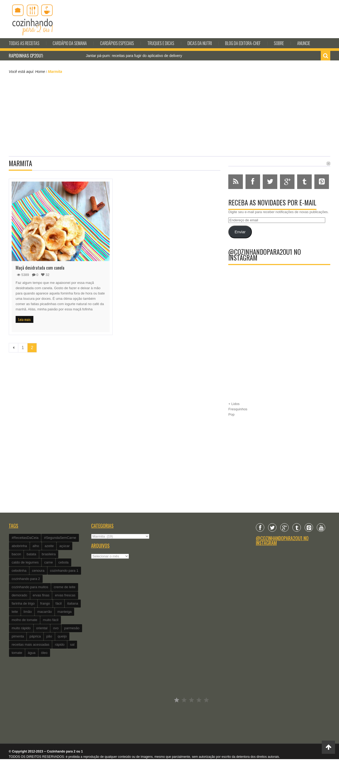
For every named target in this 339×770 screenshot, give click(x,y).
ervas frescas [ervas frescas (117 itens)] (65, 595)
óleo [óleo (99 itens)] (44, 653)
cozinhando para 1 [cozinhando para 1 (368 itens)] (64, 571)
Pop (231, 414)
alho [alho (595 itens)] (36, 546)
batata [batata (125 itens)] (31, 554)
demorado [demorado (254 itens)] (19, 595)
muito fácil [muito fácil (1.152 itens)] (51, 620)
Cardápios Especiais (117, 43)
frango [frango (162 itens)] (45, 603)
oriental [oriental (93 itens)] (42, 628)
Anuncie (303, 43)
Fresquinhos (237, 409)
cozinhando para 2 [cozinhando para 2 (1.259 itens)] (26, 579)
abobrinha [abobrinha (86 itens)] (19, 546)
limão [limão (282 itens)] (28, 612)
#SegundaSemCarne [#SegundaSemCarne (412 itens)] (60, 538)
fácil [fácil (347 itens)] (59, 603)
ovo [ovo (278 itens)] (56, 628)
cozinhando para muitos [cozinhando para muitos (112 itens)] (30, 587)
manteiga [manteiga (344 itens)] (64, 612)
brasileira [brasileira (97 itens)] (49, 554)
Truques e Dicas (160, 43)
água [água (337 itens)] (31, 653)
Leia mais (24, 319)
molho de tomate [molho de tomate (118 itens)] (24, 620)
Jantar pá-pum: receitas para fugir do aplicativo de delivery (134, 56)
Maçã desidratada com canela (40, 268)
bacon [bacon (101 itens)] (16, 554)
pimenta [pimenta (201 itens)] (18, 636)
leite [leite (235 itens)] (15, 612)
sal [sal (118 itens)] (72, 644)
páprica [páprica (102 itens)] (35, 636)
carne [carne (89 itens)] (48, 562)
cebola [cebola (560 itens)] (63, 562)
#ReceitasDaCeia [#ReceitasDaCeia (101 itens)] (25, 538)
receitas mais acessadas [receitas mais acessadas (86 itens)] (30, 644)
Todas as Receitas (24, 43)
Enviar (240, 232)
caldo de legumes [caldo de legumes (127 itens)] (25, 562)
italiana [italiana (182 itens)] (72, 603)
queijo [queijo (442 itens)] (62, 636)
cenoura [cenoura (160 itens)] (38, 571)
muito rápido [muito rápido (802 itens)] (21, 628)
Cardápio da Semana (70, 43)
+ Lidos (233, 404)
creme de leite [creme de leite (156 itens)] (64, 587)
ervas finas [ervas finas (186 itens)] (41, 595)
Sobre (279, 43)
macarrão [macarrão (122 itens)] (44, 612)
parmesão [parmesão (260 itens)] (71, 628)
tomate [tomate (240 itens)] (17, 653)
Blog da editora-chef (243, 43)
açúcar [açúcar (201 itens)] (64, 546)
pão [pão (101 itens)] (49, 636)
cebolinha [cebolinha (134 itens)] (19, 571)
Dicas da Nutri (200, 43)
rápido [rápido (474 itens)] (59, 644)
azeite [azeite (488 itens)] (49, 546)
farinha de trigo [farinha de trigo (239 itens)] (23, 603)
